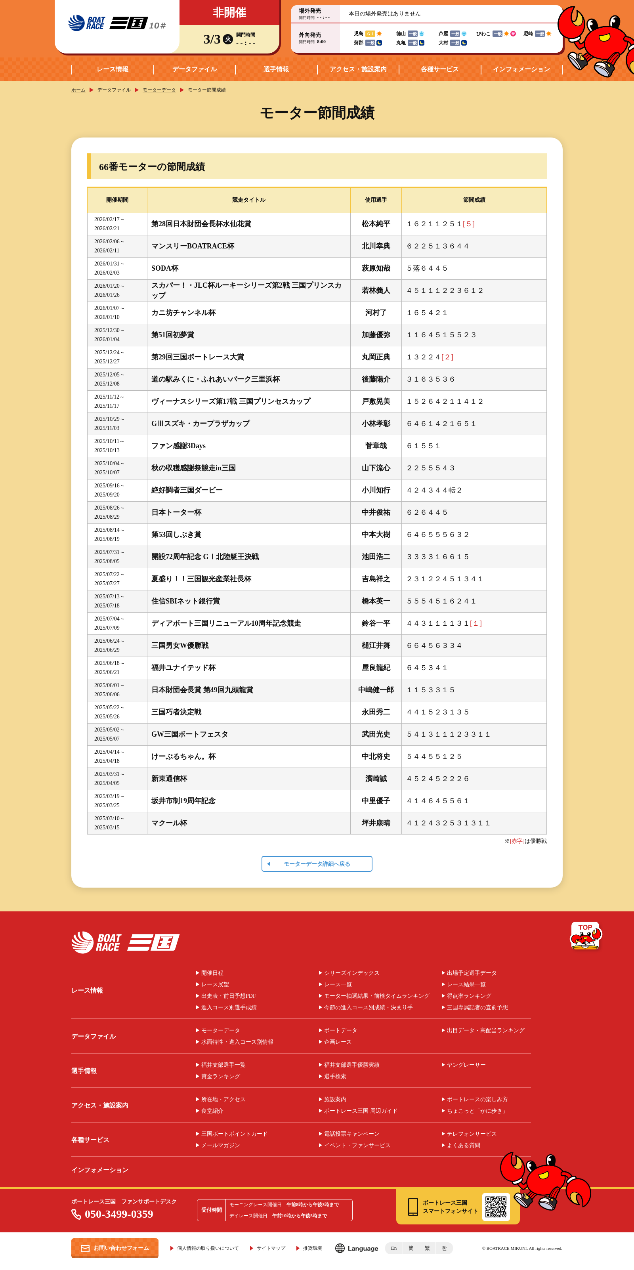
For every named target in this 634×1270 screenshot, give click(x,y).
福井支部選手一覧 (223, 1065)
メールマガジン (220, 1145)
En (394, 1248)
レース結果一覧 (466, 984)
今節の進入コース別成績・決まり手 (368, 1007)
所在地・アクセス (223, 1099)
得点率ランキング (469, 996)
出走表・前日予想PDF (228, 996)
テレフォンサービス (472, 1134)
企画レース (338, 1042)
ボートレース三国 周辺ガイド (361, 1111)
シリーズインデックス (352, 973)
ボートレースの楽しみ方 (477, 1099)
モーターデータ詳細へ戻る (317, 864)
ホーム (78, 90)
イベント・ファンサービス (357, 1145)
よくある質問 (463, 1145)
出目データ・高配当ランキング (486, 1030)
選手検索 (335, 1076)
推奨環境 (312, 1248)
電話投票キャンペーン (352, 1134)
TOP (586, 937)
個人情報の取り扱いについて (208, 1248)
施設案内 (335, 1099)
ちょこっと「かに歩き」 (477, 1111)
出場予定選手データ (472, 973)
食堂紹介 (212, 1111)
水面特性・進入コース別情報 (237, 1042)
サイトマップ (271, 1248)
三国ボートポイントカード (234, 1134)
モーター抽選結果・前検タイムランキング (377, 996)
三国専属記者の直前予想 (477, 1007)
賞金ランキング (220, 1076)
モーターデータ (159, 90)
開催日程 (212, 973)
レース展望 (215, 984)
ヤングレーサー (466, 1065)
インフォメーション (521, 69)
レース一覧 (338, 984)
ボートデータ (340, 1030)
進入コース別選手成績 (229, 1007)
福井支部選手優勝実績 (352, 1065)
